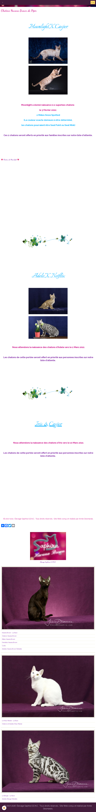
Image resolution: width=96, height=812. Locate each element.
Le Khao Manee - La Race (10, 720)
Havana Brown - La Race (9, 633)
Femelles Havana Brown (9, 642)
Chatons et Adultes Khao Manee (12, 724)
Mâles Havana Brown (8, 639)
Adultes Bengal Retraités (9, 799)
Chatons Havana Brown (9, 636)
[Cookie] (4, 808)
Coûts (4, 645)
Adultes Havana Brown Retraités (12, 649)
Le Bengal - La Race (8, 795)
